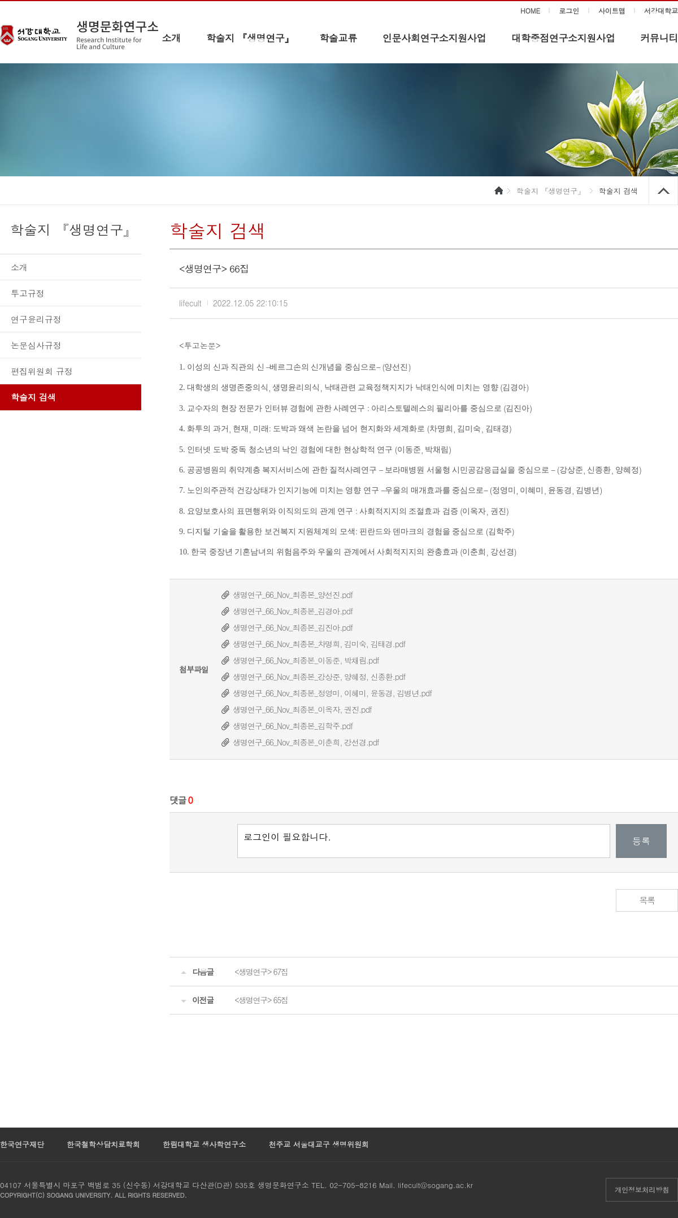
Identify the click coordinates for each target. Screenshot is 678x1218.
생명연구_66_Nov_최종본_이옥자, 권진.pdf (302, 709)
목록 (647, 900)
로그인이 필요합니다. (423, 841)
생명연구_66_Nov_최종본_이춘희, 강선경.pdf (306, 742)
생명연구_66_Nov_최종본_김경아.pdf (293, 611)
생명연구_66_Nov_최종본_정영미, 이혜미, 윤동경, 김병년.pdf (332, 693)
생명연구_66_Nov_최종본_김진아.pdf (293, 627)
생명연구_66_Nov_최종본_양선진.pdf (293, 594)
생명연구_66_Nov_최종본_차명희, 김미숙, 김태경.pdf (319, 643)
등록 (641, 840)
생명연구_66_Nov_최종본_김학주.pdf (293, 725)
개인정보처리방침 (642, 1189)
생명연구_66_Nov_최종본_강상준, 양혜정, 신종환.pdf (319, 676)
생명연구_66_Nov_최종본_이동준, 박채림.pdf (306, 660)
